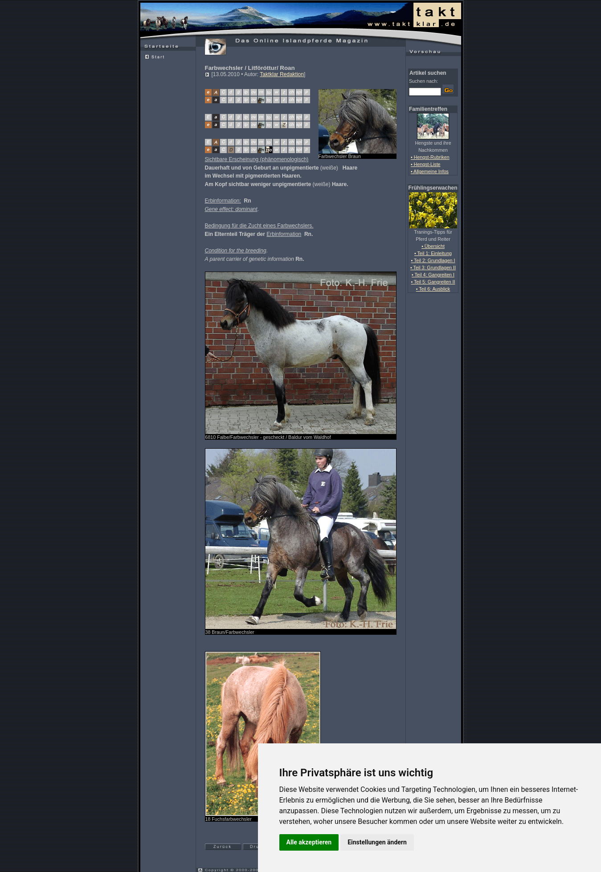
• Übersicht (433, 246)
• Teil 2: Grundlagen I (433, 260)
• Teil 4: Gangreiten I (433, 274)
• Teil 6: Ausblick (433, 289)
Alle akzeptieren (309, 842)
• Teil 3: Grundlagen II (433, 267)
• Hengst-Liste (426, 164)
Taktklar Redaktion (282, 74)
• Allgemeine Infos (430, 171)
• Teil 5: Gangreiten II (433, 281)
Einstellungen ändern (377, 842)
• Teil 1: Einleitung (433, 253)
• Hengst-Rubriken (430, 157)
